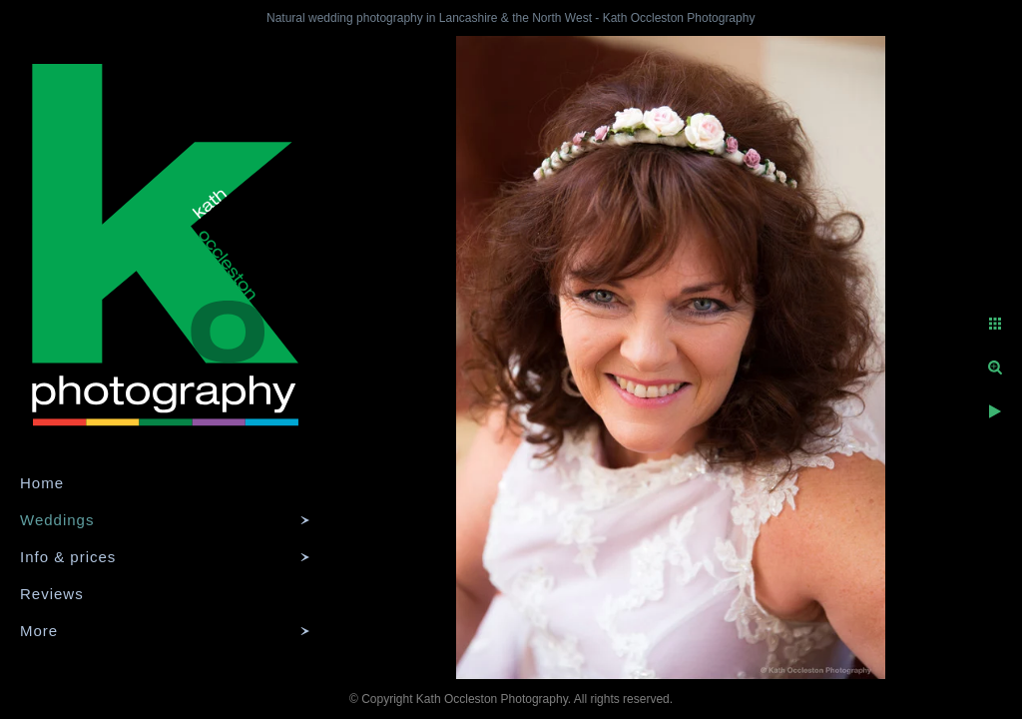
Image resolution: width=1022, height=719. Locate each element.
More (39, 630)
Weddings (57, 519)
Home (42, 482)
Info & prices (68, 556)
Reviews (52, 593)
